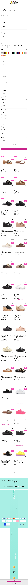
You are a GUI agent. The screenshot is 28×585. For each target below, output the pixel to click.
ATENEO (15, 397)
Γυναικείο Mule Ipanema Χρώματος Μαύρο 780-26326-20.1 (7, 232)
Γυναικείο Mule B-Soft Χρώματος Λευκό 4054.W (19, 169)
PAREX (15, 209)
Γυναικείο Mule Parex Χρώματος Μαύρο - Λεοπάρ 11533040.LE (19, 377)
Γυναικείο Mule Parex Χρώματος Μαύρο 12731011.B (19, 211)
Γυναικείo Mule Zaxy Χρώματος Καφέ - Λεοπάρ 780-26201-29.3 (19, 273)
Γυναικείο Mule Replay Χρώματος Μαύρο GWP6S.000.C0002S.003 (6, 315)
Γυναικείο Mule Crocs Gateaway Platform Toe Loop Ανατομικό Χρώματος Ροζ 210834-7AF (20, 336)
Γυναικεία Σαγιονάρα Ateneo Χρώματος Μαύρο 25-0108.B (6, 440)
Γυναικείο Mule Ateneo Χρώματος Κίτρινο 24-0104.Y (20, 461)
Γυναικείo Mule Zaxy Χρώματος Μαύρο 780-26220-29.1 (7, 294)
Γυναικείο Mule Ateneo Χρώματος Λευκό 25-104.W (20, 398)
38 (18, 45)
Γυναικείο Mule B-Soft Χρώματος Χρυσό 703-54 (7, 377)
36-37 (9, 45)
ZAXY (2, 251)
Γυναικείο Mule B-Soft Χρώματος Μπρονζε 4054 (7, 419)
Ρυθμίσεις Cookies (14, 583)
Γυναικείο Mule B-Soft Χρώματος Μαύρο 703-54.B (7, 211)
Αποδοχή (14, 581)
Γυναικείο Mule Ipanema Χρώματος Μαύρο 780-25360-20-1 (20, 440)
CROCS (2, 334)
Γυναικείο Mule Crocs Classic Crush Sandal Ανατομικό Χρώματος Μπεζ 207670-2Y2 (7, 357)
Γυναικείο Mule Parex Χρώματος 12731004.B (7, 398)
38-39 (21, 45)
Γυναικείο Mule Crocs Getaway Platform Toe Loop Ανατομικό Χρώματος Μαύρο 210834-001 (7, 336)
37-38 (15, 45)
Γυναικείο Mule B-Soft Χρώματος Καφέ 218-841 (20, 190)
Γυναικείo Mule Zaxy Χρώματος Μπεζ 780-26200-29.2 (7, 252)
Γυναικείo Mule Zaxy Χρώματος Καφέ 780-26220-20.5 (20, 252)
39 (24, 45)
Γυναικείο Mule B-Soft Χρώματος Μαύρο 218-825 (7, 190)
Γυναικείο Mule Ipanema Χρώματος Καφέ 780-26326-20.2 (19, 232)
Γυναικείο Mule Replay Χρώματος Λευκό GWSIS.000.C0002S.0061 (19, 294)
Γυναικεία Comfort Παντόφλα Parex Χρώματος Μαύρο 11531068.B (6, 461)
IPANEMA (2, 230)
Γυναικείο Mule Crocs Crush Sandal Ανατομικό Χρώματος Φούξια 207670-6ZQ (20, 419)
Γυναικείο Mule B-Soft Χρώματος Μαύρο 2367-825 (6, 169)
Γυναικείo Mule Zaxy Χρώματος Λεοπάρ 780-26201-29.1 (7, 273)
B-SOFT (2, 209)
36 (5, 45)
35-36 (2, 45)
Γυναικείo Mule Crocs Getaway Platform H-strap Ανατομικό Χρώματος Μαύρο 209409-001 (20, 357)
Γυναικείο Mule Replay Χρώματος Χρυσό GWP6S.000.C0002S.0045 (19, 315)
